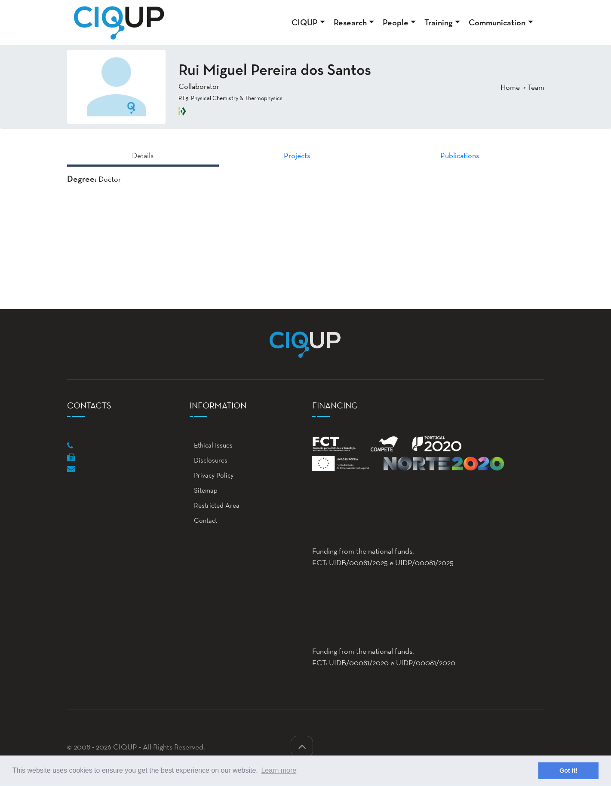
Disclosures (208, 460)
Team (536, 87)
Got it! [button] (568, 770)
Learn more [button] (278, 770)
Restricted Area (214, 505)
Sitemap (204, 490)
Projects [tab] (297, 155)
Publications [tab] (459, 155)
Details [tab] (143, 155)
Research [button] (350, 22)
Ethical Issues (211, 445)
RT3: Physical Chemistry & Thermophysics (230, 98)
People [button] (395, 22)
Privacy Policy (211, 475)
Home (510, 87)
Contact (203, 520)
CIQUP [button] (305, 22)
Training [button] (438, 22)
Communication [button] (497, 22)
